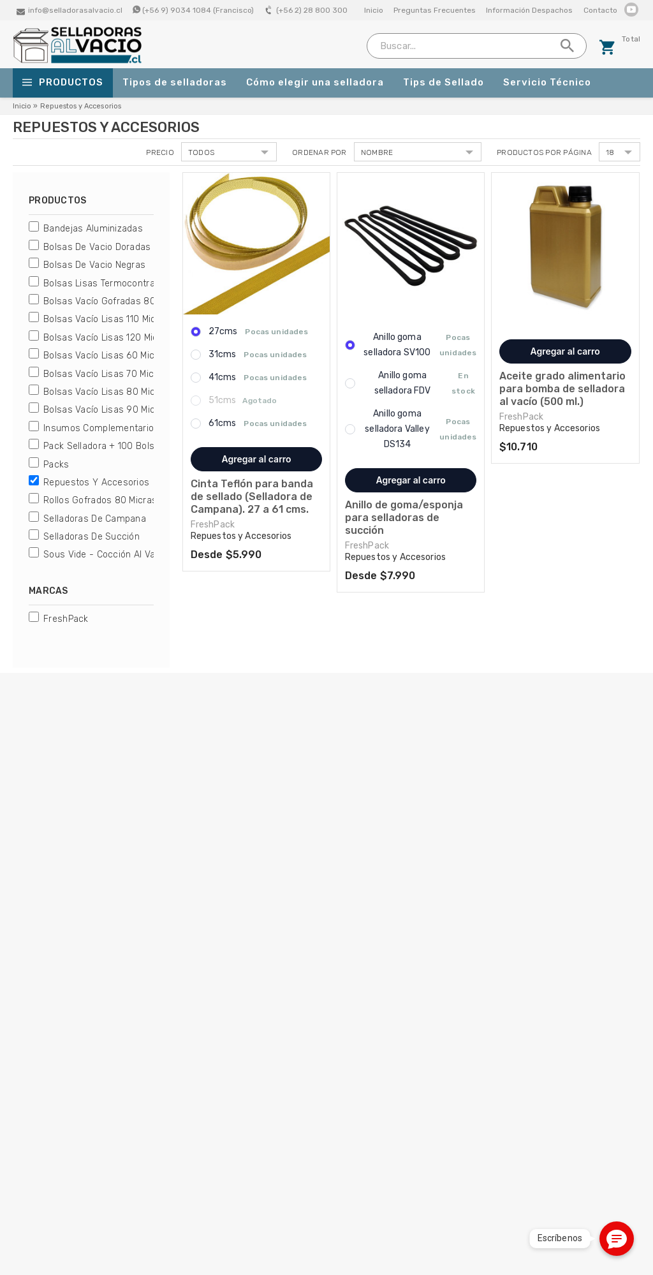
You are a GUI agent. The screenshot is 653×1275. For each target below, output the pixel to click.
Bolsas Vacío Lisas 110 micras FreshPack (130, 319)
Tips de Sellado (443, 82)
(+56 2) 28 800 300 (312, 10)
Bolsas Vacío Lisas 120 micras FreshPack (131, 337)
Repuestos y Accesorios (96, 482)
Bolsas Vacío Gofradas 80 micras (114, 301)
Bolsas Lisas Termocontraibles (109, 283)
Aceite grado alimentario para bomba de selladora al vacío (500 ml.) (562, 389)
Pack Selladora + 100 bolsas (104, 446)
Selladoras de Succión (91, 536)
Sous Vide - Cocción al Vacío (105, 554)
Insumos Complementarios (101, 428)
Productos (62, 83)
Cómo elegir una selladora (315, 82)
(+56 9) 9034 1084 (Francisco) (198, 10)
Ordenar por (319, 152)
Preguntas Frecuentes (434, 10)
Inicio (373, 10)
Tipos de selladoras (174, 82)
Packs (56, 464)
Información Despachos (529, 10)
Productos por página (544, 152)
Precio (159, 152)
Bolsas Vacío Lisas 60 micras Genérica (126, 355)
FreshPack (66, 619)
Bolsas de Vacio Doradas (96, 247)
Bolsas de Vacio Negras (94, 265)
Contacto (600, 10)
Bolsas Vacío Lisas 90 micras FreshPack (130, 409)
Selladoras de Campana (94, 518)
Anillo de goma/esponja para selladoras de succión (404, 517)
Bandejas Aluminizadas (93, 228)
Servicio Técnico (547, 82)
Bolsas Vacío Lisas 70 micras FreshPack (129, 374)
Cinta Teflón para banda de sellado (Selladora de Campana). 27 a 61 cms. (252, 496)
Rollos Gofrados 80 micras (100, 500)
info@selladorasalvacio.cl (75, 10)
